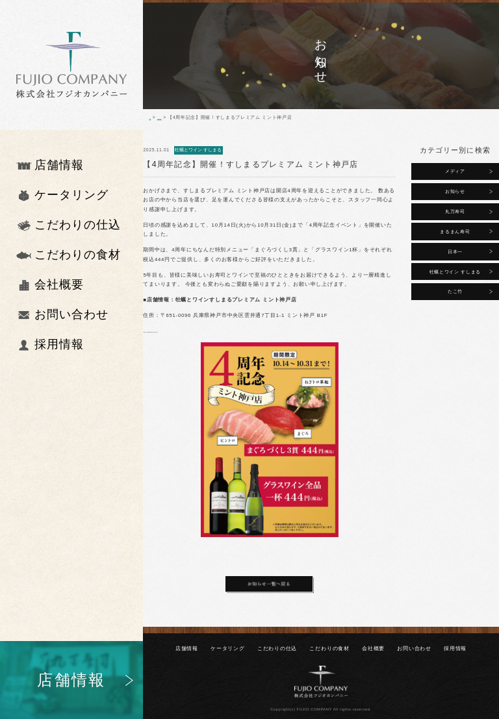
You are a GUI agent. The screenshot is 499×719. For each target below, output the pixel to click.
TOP (154, 117)
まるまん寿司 (455, 231)
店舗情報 (186, 648)
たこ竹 (455, 291)
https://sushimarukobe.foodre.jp (185, 331)
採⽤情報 (455, 648)
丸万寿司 (455, 211)
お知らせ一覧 (181, 117)
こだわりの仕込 (277, 648)
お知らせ (455, 191)
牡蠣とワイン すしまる (455, 272)
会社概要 (373, 648)
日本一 (455, 251)
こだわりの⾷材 (329, 648)
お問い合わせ (414, 648)
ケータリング (228, 648)
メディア (455, 171)
